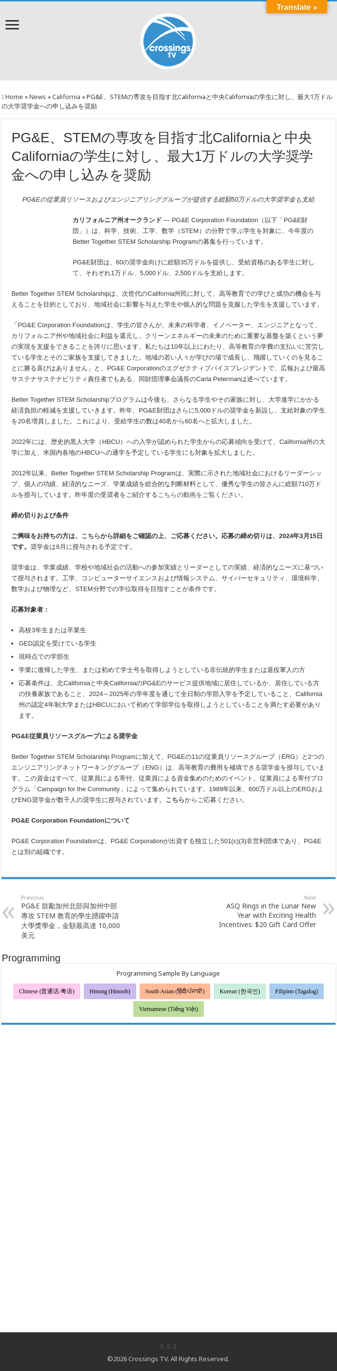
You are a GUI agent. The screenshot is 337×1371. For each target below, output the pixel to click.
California (66, 96)
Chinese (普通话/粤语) (46, 991)
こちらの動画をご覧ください (199, 494)
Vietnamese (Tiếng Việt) (168, 1009)
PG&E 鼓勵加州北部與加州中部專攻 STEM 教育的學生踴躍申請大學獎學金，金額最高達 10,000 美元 (71, 917)
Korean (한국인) (239, 991)
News (37, 96)
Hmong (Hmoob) (110, 991)
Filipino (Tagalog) (296, 991)
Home (12, 96)
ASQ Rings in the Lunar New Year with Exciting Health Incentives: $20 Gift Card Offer (266, 911)
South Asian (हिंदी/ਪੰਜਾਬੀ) (175, 991)
